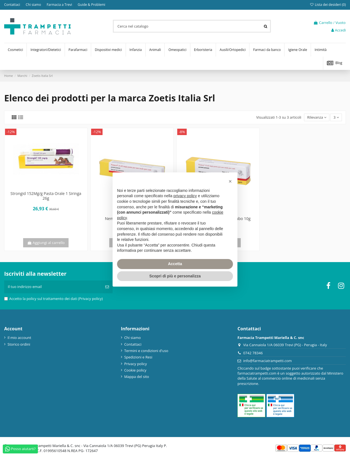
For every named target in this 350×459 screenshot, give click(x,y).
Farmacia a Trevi (60, 4)
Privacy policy (135, 363)
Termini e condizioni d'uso (146, 350)
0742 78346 (253, 352)
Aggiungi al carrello (46, 242)
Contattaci (12, 4)
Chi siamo (34, 4)
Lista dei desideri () (328, 4)
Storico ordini (19, 344)
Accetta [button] (175, 264)
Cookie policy (135, 370)
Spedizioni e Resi (138, 357)
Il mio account (19, 337)
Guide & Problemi (91, 4)
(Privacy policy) (90, 298)
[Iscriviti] (107, 286)
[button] (230, 181)
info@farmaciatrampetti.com (267, 360)
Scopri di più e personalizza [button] (175, 276)
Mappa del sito (136, 376)
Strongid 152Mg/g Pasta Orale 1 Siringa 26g (45, 196)
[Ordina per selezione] (316, 117)
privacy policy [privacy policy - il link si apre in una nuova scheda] (185, 196)
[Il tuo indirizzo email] (53, 286)
